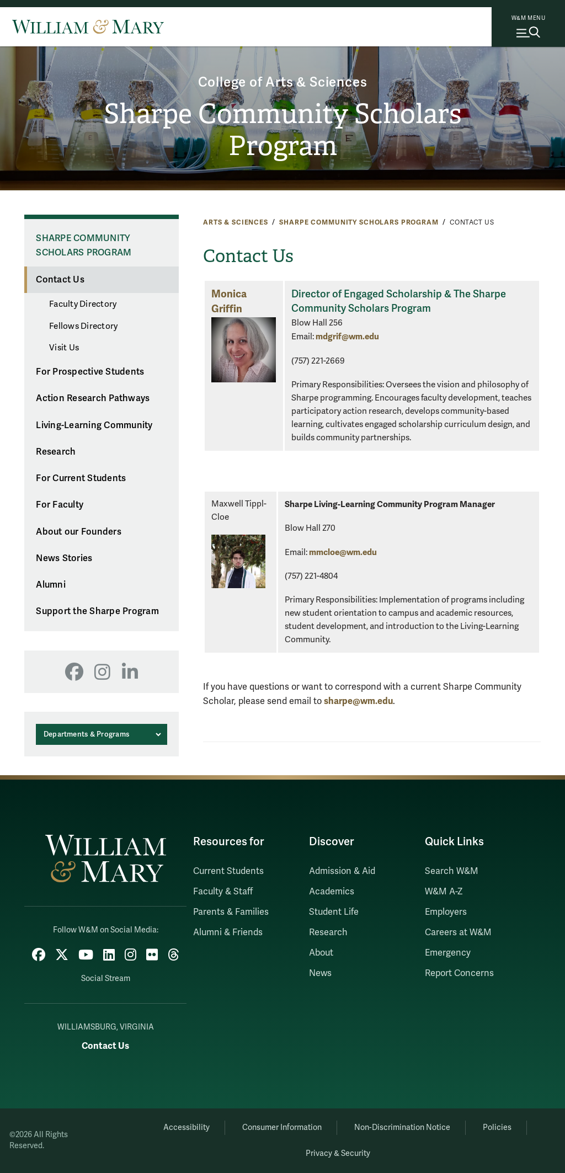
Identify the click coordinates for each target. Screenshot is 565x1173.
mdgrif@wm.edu (347, 336)
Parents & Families (231, 912)
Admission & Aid (342, 871)
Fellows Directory (83, 326)
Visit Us (64, 348)
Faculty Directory (82, 304)
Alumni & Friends (228, 932)
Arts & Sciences (235, 222)
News (320, 973)
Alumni (51, 584)
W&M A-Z (444, 891)
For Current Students (81, 478)
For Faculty (59, 504)
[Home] (88, 26)
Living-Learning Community (94, 425)
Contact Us (60, 279)
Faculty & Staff (223, 891)
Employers (446, 912)
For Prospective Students (90, 371)
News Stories (64, 558)
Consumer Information (282, 1127)
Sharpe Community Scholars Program (282, 130)
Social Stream (105, 978)
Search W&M (451, 871)
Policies (497, 1127)
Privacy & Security (338, 1153)
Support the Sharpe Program (97, 611)
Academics (331, 891)
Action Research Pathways (93, 398)
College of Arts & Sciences (282, 82)
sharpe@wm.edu (358, 701)
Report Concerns (459, 973)
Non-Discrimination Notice (402, 1127)
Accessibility (186, 1127)
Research (56, 451)
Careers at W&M (458, 932)
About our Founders (78, 531)
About (321, 952)
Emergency (448, 952)
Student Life (334, 912)
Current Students (228, 871)
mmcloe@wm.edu (343, 552)
